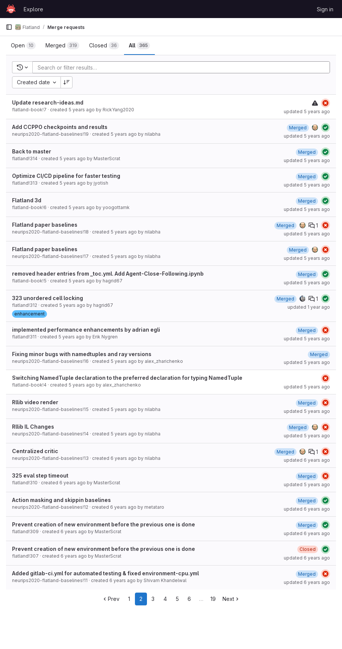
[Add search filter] (183, 67)
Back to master (31, 151)
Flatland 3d (26, 200)
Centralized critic (35, 451)
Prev (111, 599)
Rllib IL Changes (33, 426)
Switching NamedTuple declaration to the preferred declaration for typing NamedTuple (127, 378)
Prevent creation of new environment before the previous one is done (103, 524)
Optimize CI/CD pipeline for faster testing (66, 176)
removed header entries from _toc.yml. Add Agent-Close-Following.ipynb (108, 273)
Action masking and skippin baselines (61, 500)
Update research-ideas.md (47, 102)
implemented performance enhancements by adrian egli (86, 329)
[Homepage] (11, 9)
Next (231, 599)
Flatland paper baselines (44, 224)
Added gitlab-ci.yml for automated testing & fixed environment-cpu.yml (105, 573)
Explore (33, 9)
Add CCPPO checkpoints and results (59, 127)
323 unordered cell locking (47, 298)
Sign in (325, 9)
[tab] (23, 45)
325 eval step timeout (40, 475)
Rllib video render (35, 402)
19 (213, 599)
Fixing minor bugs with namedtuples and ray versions (81, 354)
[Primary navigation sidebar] (9, 27)
